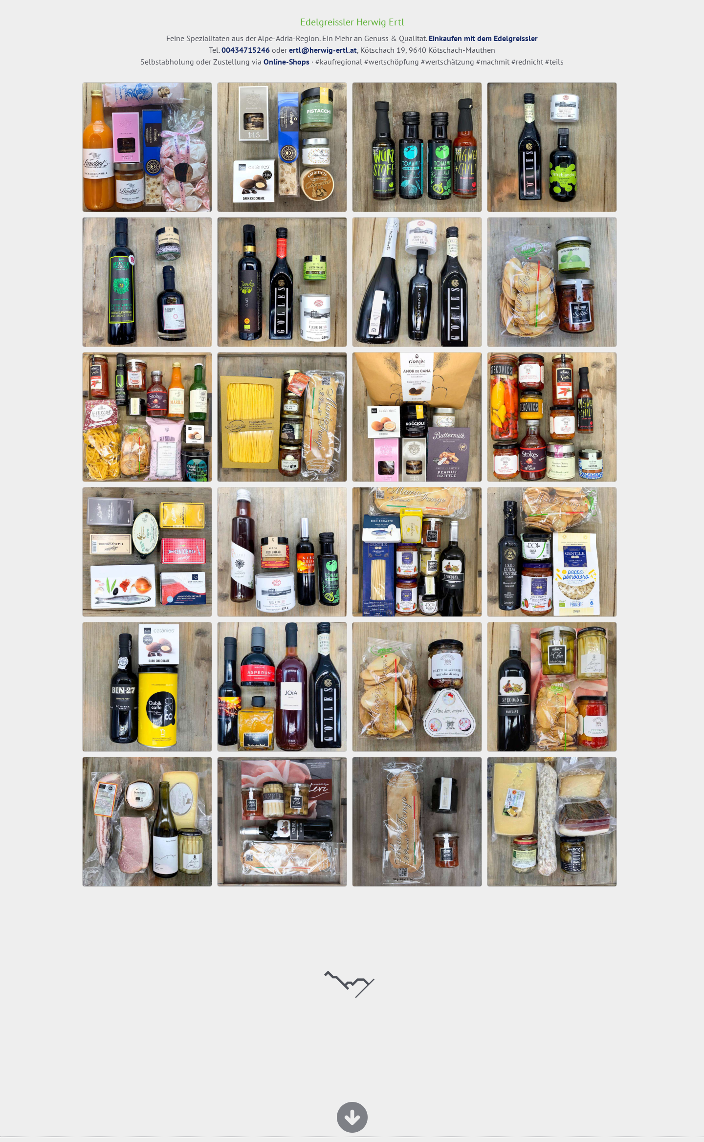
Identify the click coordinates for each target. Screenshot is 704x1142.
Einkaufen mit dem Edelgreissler (483, 38)
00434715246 (245, 50)
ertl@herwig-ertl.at (323, 50)
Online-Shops (286, 61)
